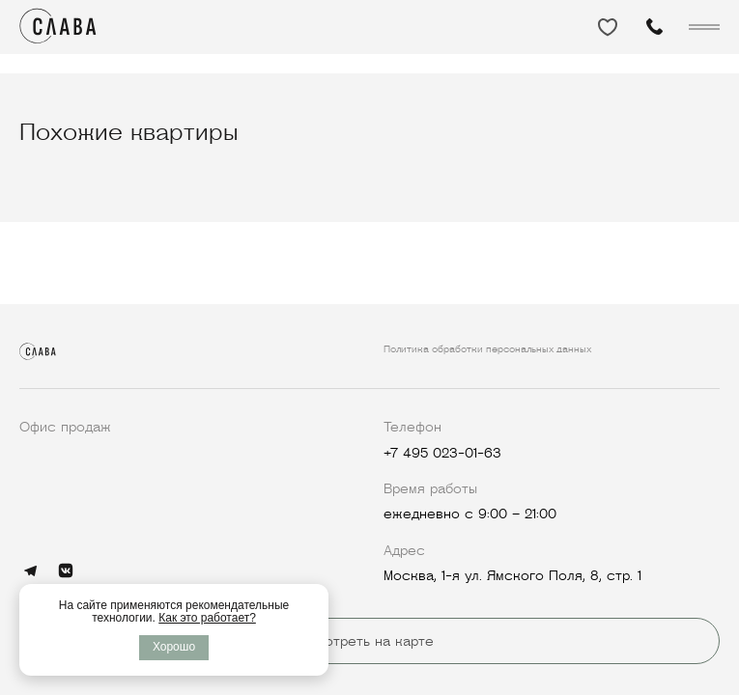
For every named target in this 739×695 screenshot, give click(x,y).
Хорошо (174, 646)
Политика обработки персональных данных (487, 349)
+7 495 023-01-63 (442, 452)
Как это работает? (207, 618)
